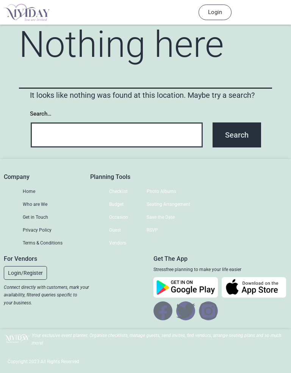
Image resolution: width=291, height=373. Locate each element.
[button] (25, 273)
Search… (41, 113)
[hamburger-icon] (176, 12)
